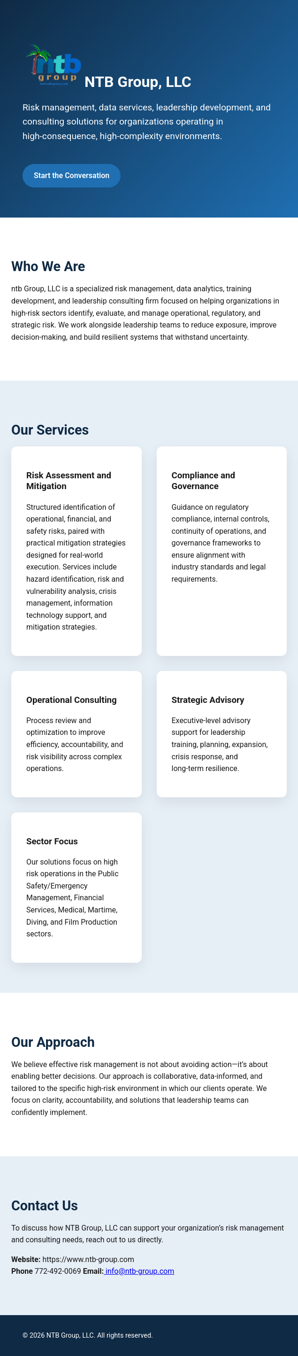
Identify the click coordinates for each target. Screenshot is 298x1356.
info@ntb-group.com (139, 1271)
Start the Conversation (71, 175)
